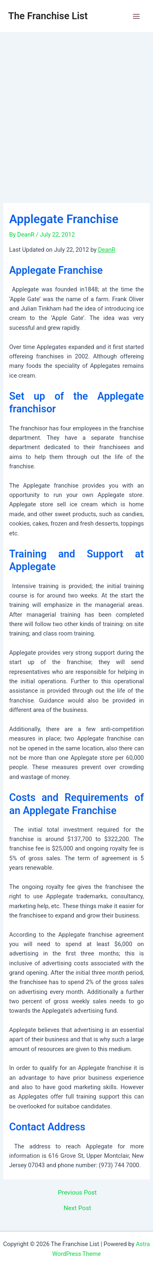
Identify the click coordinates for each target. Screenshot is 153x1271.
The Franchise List (48, 16)
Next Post (77, 1208)
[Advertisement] (76, 113)
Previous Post (77, 1193)
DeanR (106, 249)
